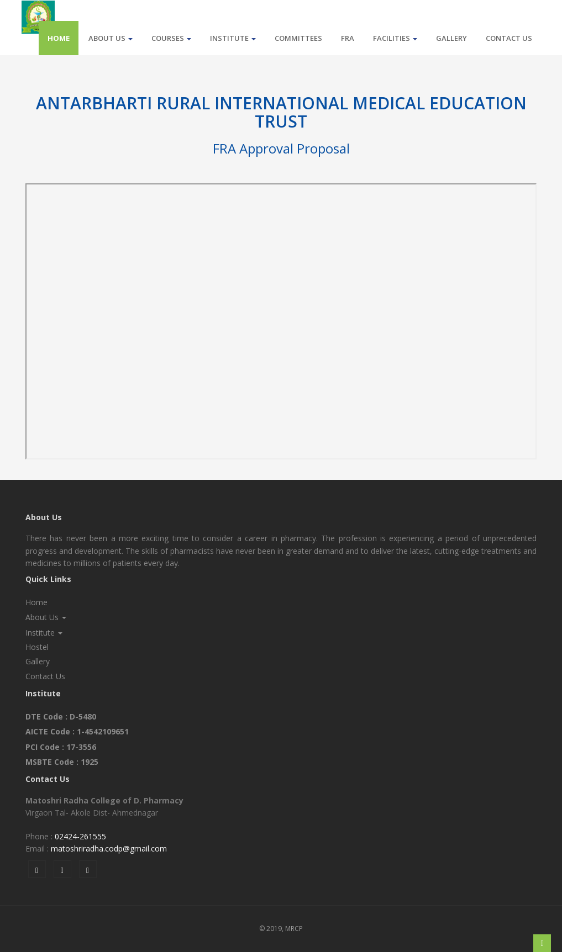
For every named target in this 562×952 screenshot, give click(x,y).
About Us (110, 38)
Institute (233, 38)
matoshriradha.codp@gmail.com (109, 848)
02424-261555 (80, 836)
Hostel (37, 647)
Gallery (451, 38)
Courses (171, 38)
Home (59, 38)
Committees (298, 38)
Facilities (395, 38)
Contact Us (509, 38)
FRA (347, 38)
